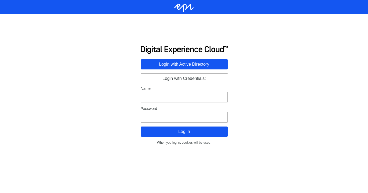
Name (145, 88)
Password (149, 108)
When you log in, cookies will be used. (184, 142)
